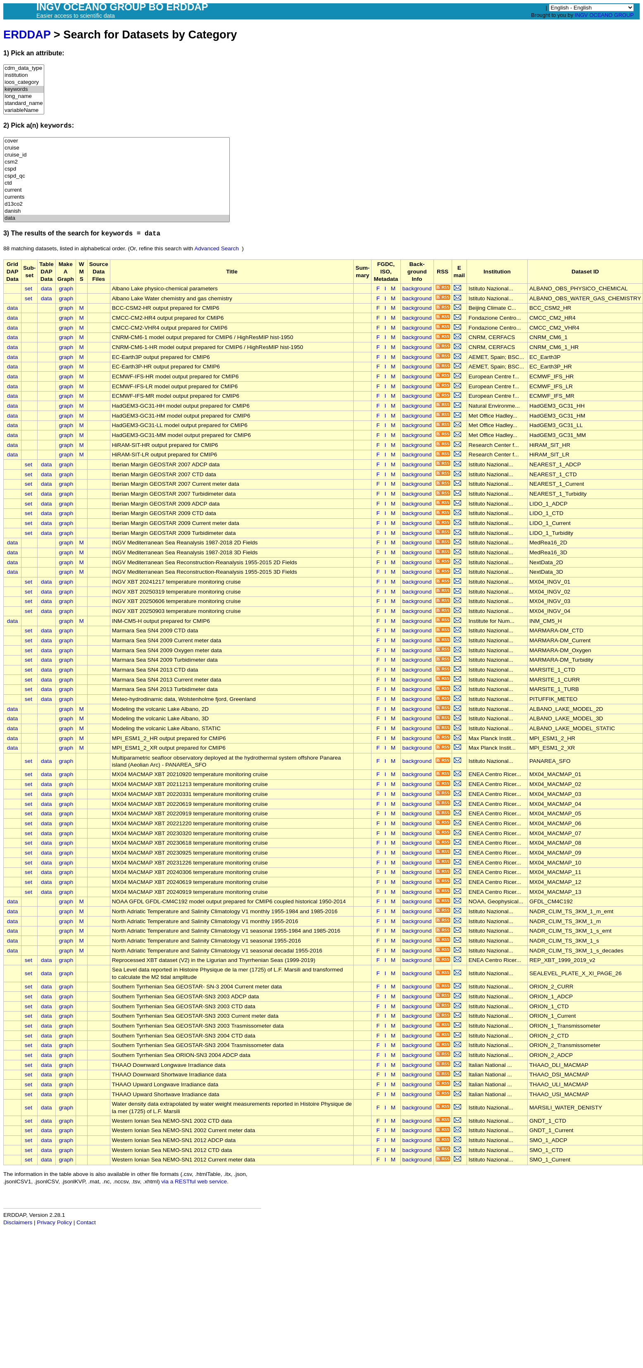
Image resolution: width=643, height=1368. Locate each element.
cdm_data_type (24, 68)
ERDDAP (26, 34)
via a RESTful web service (194, 1181)
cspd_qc (116, 176)
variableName (24, 110)
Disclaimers (17, 1222)
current (116, 190)
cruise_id (116, 155)
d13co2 (116, 204)
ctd (116, 183)
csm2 (116, 162)
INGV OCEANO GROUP (604, 15)
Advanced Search (216, 248)
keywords (24, 89)
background (417, 288)
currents (116, 197)
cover (116, 141)
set (28, 288)
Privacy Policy (54, 1222)
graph (66, 288)
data (116, 218)
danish (116, 211)
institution (24, 75)
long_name (24, 96)
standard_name (24, 103)
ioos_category (24, 82)
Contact (86, 1222)
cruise (116, 148)
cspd (116, 169)
